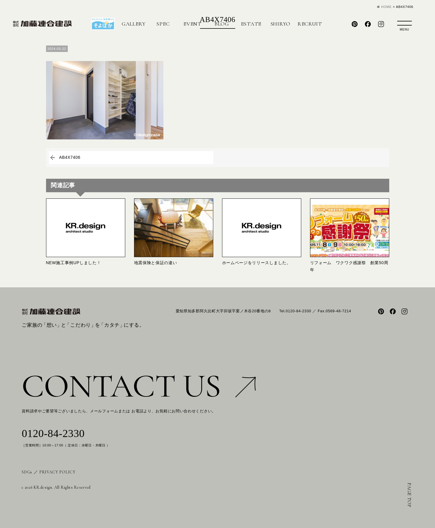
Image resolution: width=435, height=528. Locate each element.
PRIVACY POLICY (57, 472)
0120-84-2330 (53, 433)
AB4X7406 (70, 157)
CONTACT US (139, 386)
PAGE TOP (409, 495)
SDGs (27, 472)
